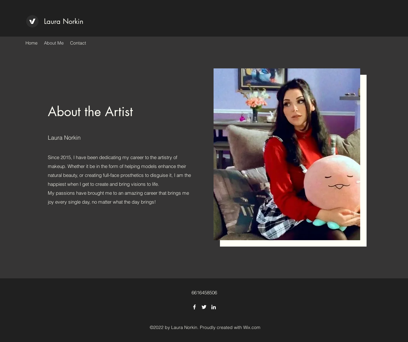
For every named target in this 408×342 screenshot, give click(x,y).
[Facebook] (194, 307)
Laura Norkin (64, 21)
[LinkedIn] (213, 307)
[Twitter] (204, 307)
